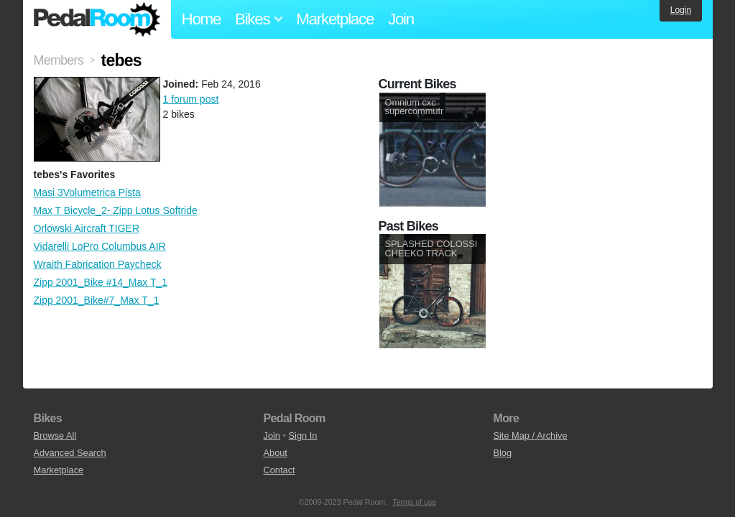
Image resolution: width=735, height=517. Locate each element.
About (275, 452)
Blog (502, 452)
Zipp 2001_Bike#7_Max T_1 (97, 300)
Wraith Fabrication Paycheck (98, 264)
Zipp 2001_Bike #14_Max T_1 (101, 282)
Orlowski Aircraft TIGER (87, 228)
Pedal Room (97, 19)
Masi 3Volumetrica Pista (87, 192)
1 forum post (191, 99)
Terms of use (414, 502)
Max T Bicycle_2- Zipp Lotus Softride (116, 210)
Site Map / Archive (530, 435)
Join (401, 19)
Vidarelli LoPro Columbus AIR (100, 246)
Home (201, 19)
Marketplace (335, 19)
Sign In (303, 435)
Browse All (55, 435)
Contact (279, 470)
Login (680, 10)
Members (58, 60)
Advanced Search (70, 452)
